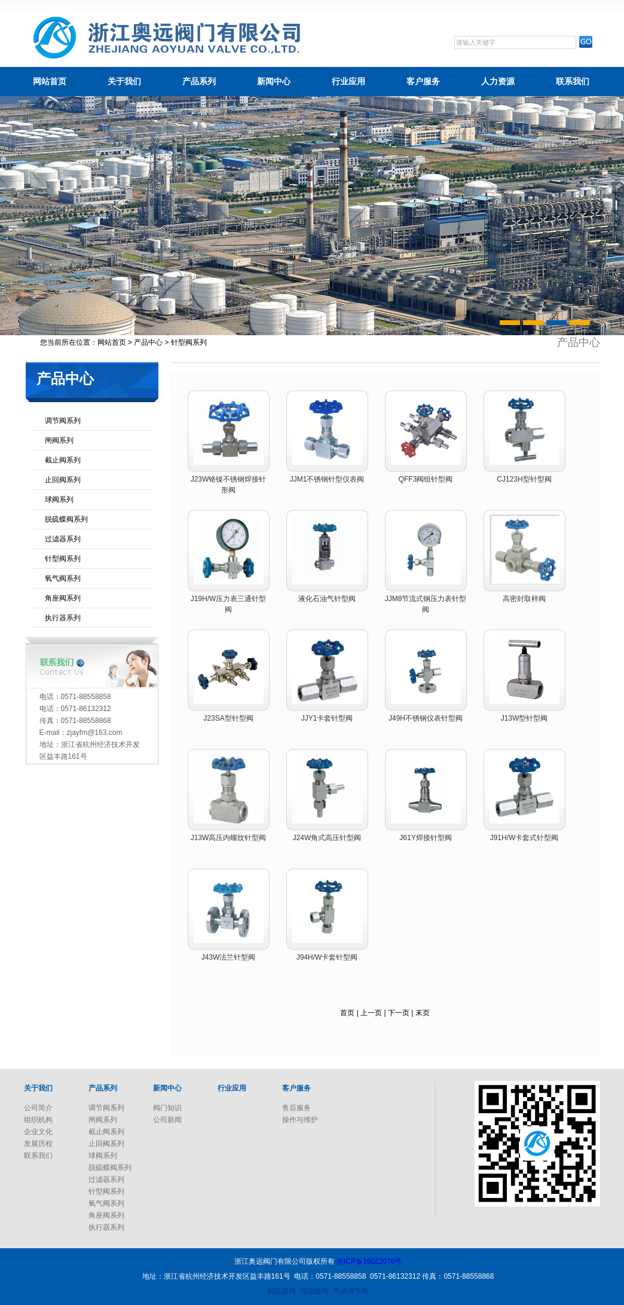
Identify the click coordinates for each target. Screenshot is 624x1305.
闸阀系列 (59, 440)
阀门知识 (167, 1108)
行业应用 (348, 81)
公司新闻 (167, 1120)
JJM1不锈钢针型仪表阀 (327, 479)
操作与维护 (300, 1120)
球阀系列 (59, 499)
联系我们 (572, 81)
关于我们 (124, 81)
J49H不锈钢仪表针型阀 (426, 718)
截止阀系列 (63, 460)
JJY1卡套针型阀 (327, 718)
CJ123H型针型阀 (524, 479)
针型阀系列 (63, 559)
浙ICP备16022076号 (369, 1261)
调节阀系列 (63, 420)
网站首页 (49, 81)
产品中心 (148, 342)
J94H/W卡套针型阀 (327, 957)
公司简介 (38, 1108)
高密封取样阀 (524, 599)
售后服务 (296, 1108)
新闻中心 (273, 81)
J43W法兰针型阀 (228, 957)
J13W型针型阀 (524, 718)
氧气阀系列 (63, 578)
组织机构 (38, 1120)
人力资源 (498, 81)
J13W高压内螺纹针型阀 (229, 838)
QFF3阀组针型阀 (426, 479)
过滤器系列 (63, 539)
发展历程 (38, 1143)
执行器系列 (63, 618)
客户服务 (423, 81)
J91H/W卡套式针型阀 (524, 838)
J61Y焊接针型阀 (425, 838)
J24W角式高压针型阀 (327, 838)
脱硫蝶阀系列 (66, 519)
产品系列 (199, 81)
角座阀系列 (63, 598)
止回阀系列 (63, 480)
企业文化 (38, 1132)
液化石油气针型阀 (327, 599)
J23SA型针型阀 (228, 718)
